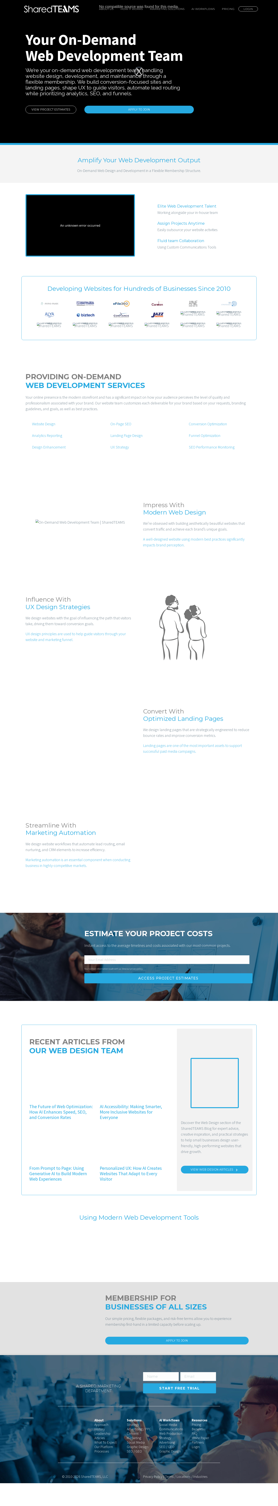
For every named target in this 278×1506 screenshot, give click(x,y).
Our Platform (103, 1469)
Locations (183, 1499)
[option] (49, 303)
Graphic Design (137, 1469)
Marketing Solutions (167, 9)
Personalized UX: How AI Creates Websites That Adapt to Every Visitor (131, 1196)
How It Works (131, 9)
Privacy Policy (152, 1499)
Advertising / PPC (139, 1452)
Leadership (102, 1456)
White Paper (200, 1460)
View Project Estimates (50, 109)
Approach (101, 1447)
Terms (169, 1499)
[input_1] (167, 982)
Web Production (170, 1456)
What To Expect (105, 1465)
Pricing (228, 9)
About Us (106, 9)
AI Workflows (203, 9)
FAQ (194, 1456)
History (99, 1452)
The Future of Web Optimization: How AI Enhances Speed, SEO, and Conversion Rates (61, 1134)
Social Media (136, 1465)
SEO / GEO (134, 1474)
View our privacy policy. (132, 991)
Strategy (133, 1447)
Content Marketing (134, 1458)
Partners (198, 1465)
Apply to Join (139, 109)
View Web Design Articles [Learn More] (215, 1192)
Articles (99, 1460)
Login (248, 9)
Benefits (197, 1452)
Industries (200, 1499)
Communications (171, 1452)
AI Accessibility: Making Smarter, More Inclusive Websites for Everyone (131, 1134)
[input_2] (161, 1399)
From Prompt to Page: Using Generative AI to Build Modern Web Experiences (58, 1196)
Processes (101, 1474)
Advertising (167, 1465)
